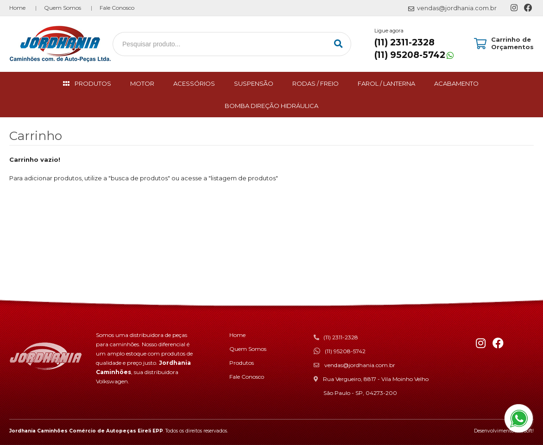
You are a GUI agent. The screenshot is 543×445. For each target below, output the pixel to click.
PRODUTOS (93, 83)
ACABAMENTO (456, 83)
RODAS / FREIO (315, 83)
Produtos (241, 362)
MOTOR (142, 83)
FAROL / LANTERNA (386, 83)
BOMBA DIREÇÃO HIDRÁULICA (271, 105)
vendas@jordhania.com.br (359, 365)
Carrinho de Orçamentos (512, 43)
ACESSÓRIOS (194, 83)
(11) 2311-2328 (404, 42)
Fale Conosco (117, 7)
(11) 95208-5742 (409, 55)
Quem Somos (62, 7)
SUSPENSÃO (253, 83)
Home (17, 7)
